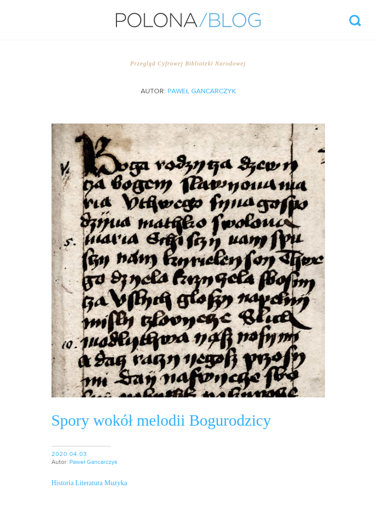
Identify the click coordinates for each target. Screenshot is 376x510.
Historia (63, 483)
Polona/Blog (188, 20)
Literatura (89, 483)
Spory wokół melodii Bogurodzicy (161, 420)
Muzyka (116, 483)
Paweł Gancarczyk (201, 91)
